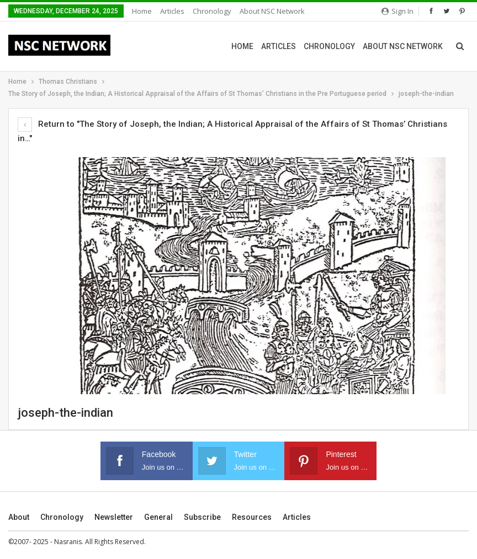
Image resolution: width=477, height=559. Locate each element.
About (18, 517)
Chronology (212, 11)
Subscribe (202, 517)
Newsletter (113, 517)
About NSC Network (272, 11)
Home (142, 11)
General (158, 517)
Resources (252, 517)
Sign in (397, 11)
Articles (172, 11)
